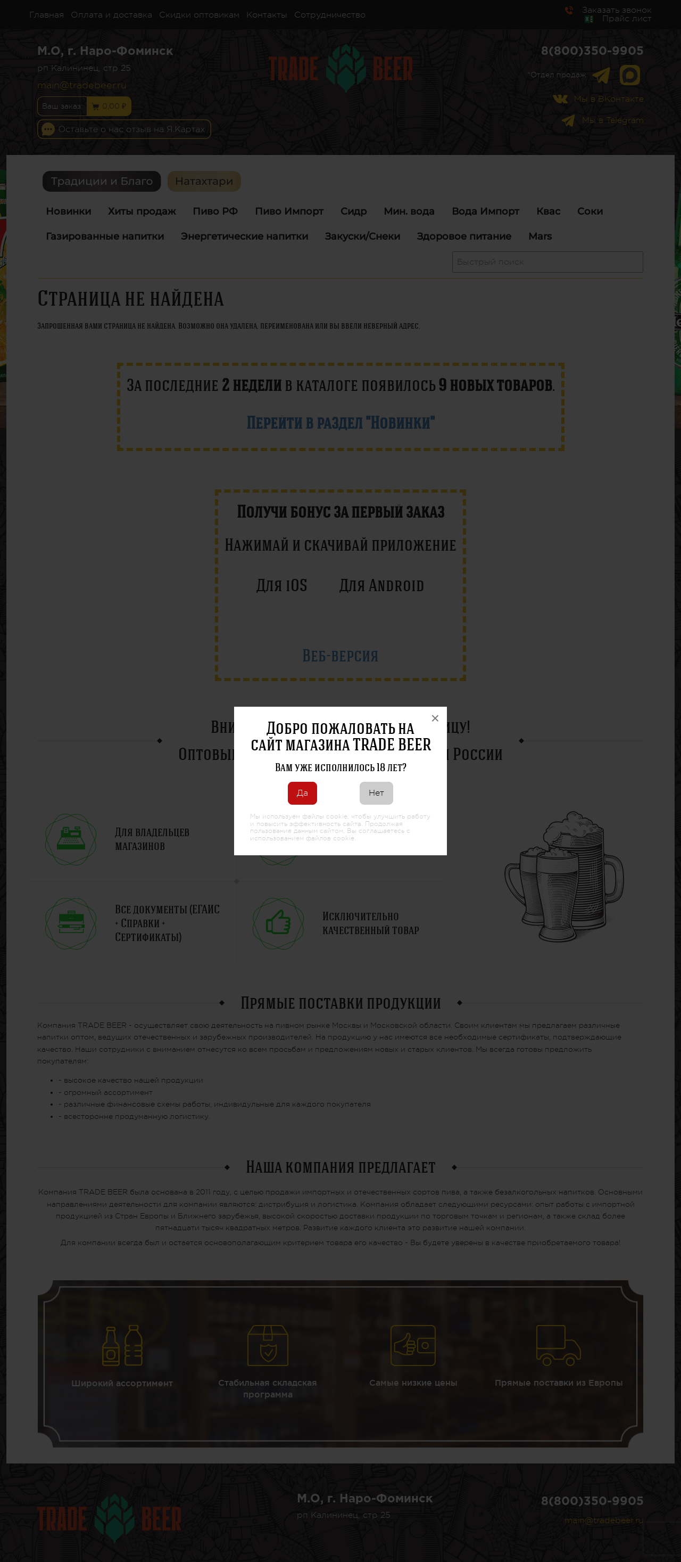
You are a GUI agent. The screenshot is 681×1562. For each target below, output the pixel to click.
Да (302, 793)
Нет (376, 793)
